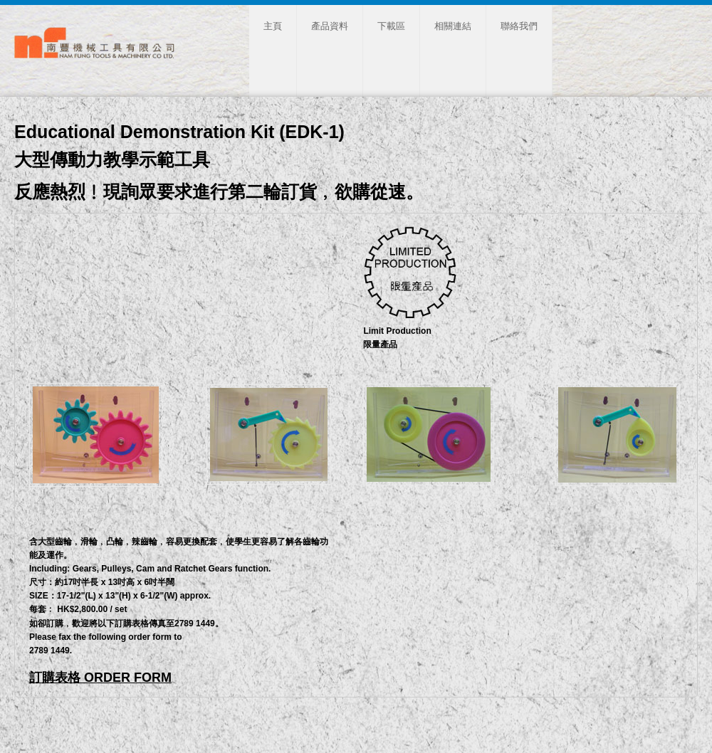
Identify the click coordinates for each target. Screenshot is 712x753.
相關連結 (452, 26)
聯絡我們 (519, 26)
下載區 (391, 26)
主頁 (272, 26)
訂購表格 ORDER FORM (100, 677)
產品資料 (329, 26)
